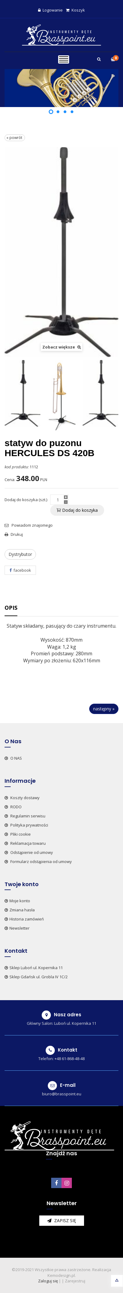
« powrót (14, 137)
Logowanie (50, 10)
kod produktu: (17, 467)
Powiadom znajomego (29, 525)
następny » (103, 709)
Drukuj (14, 534)
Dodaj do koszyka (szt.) (26, 499)
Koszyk (75, 10)
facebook (20, 570)
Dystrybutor (20, 554)
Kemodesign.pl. (61, 1275)
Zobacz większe (61, 347)
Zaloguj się (48, 1281)
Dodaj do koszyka (77, 510)
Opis (11, 607)
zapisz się (61, 1220)
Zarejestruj (75, 1281)
